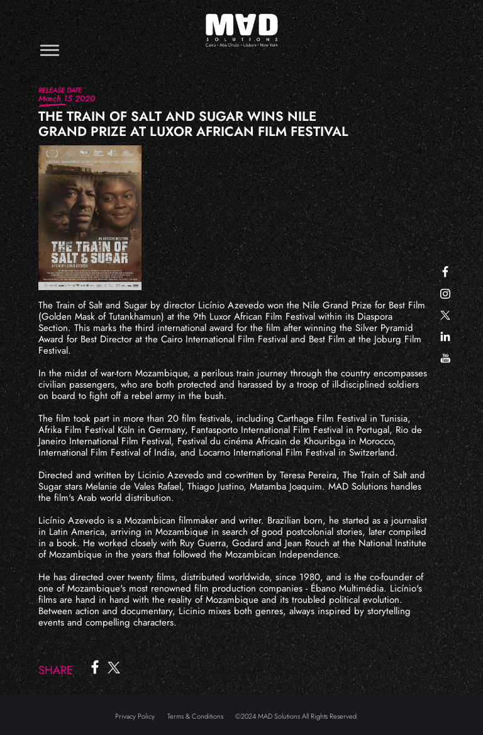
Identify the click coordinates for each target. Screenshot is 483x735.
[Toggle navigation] (49, 50)
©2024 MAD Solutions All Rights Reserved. (296, 716)
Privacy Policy (135, 716)
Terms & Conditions (195, 716)
